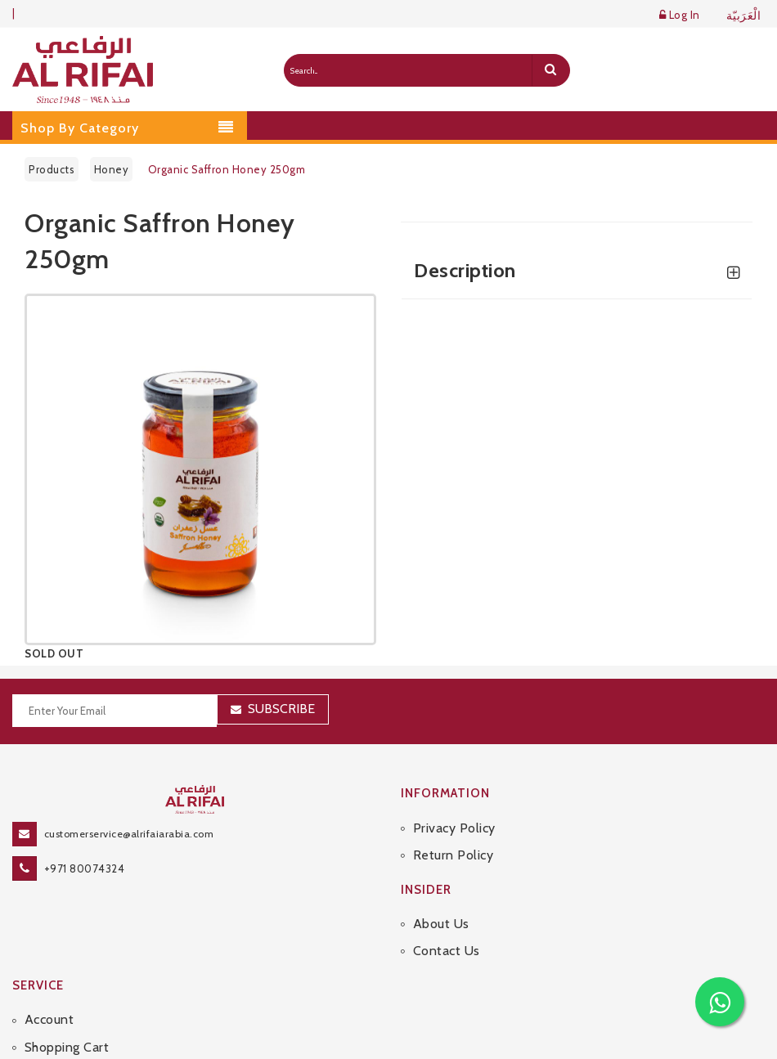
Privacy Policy (454, 828)
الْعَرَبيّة (743, 16)
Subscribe (281, 708)
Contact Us (446, 950)
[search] (550, 70)
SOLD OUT (54, 653)
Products (51, 169)
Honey (111, 169)
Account (49, 1019)
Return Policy (453, 855)
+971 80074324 (84, 868)
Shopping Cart (67, 1047)
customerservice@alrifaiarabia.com (129, 834)
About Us (441, 923)
